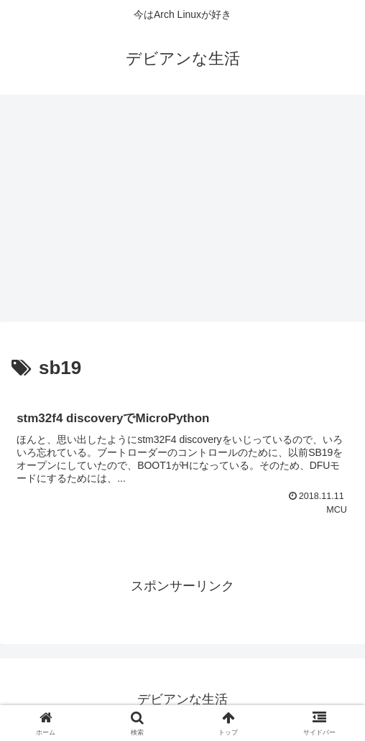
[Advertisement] (182, 212)
